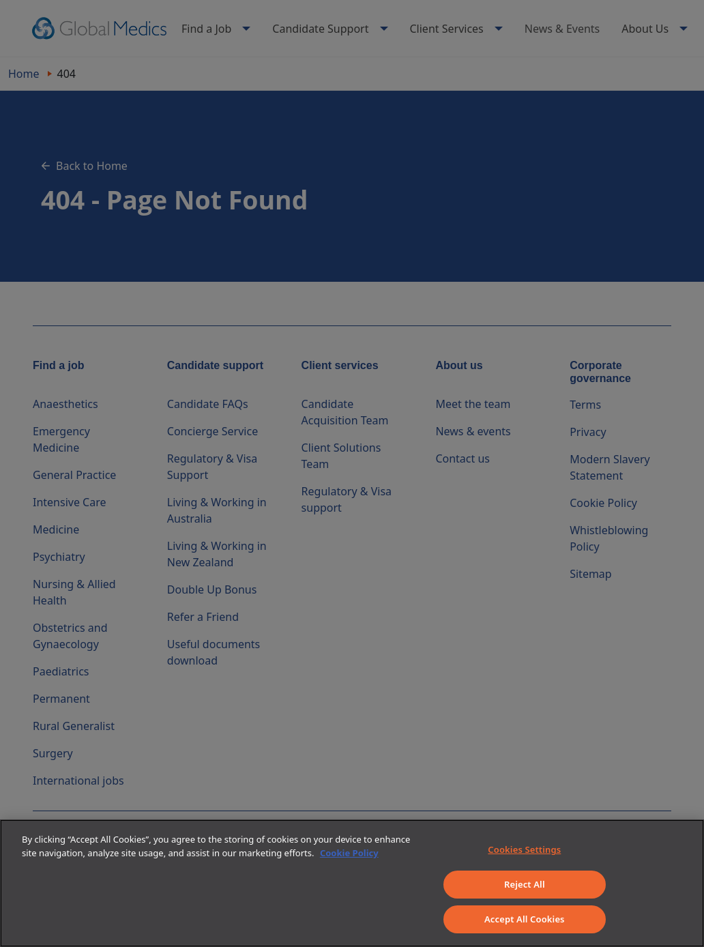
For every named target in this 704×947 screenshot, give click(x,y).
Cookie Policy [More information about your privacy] (349, 853)
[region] (352, 883)
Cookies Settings (524, 849)
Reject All (524, 884)
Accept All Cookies (524, 919)
